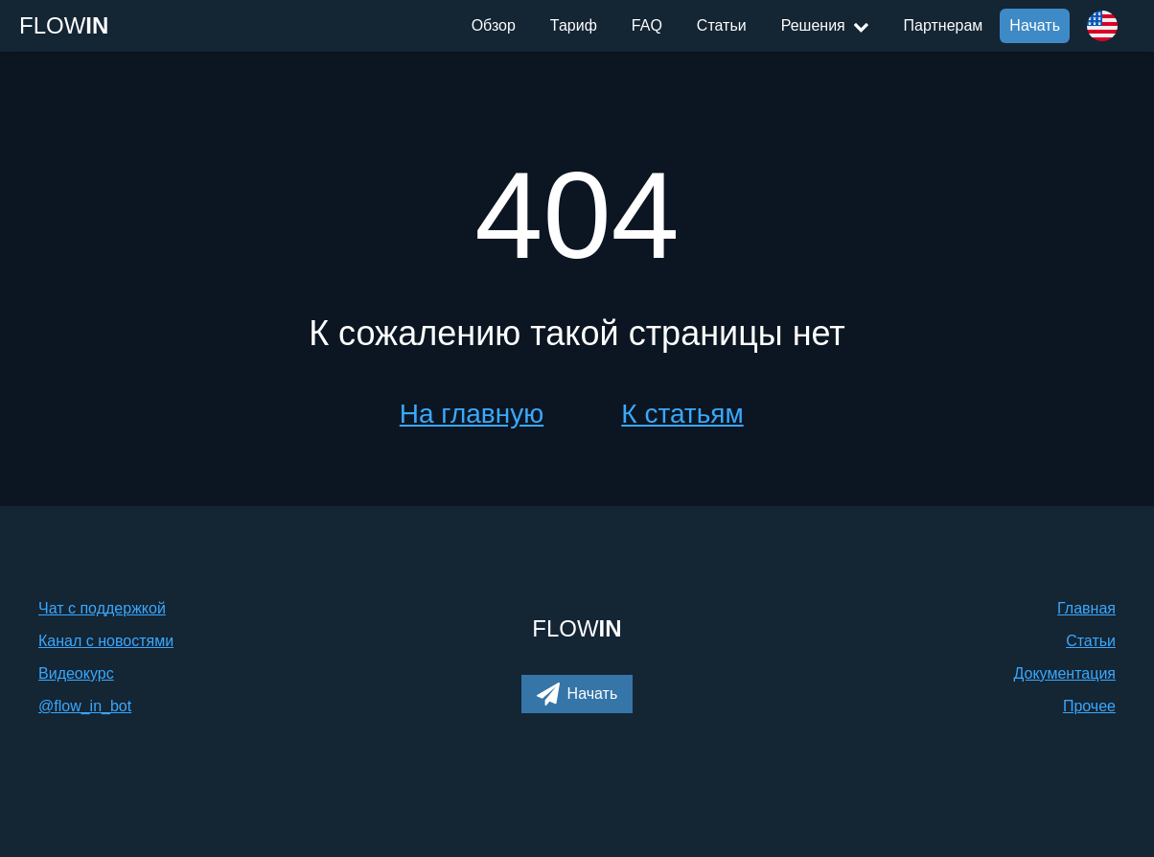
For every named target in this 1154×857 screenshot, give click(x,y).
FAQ (647, 25)
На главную (471, 413)
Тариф (573, 25)
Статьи (722, 25)
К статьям (682, 413)
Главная (1086, 608)
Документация (1065, 673)
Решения (825, 25)
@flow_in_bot (84, 706)
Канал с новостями (105, 641)
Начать (1034, 25)
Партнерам (943, 25)
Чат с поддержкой (102, 608)
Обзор (494, 25)
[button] (577, 694)
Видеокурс (76, 673)
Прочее (1089, 706)
